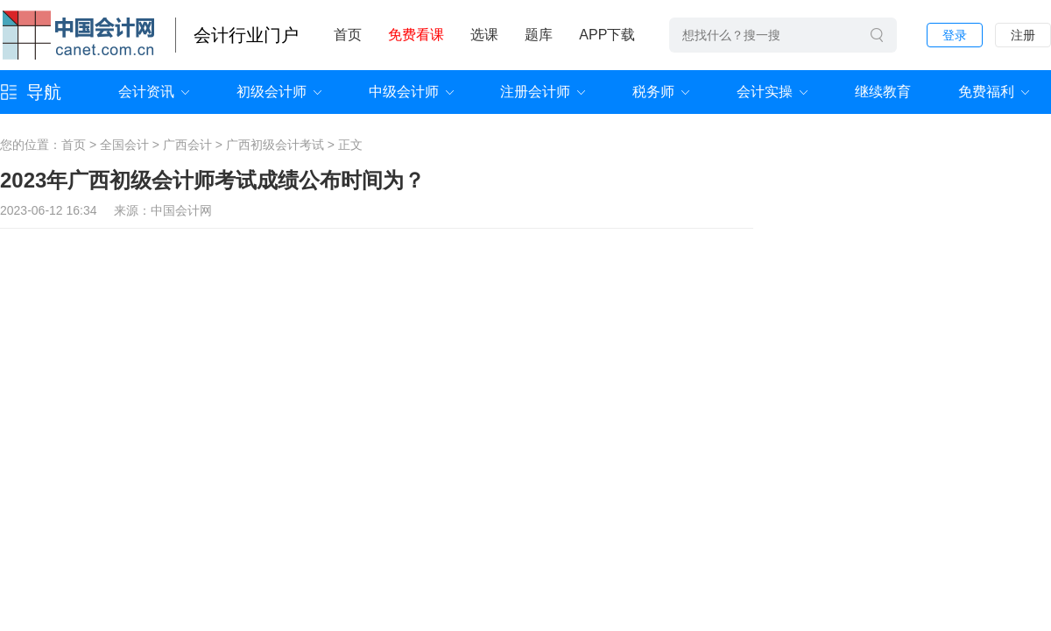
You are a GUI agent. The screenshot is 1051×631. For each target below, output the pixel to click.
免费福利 (986, 91)
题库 (539, 34)
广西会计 (187, 145)
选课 (484, 34)
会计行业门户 (246, 35)
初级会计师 (271, 91)
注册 (1023, 35)
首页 (348, 34)
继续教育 (883, 91)
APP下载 (607, 34)
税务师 (653, 91)
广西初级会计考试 (275, 145)
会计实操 (765, 91)
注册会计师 (535, 91)
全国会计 (124, 145)
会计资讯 (146, 91)
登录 (954, 35)
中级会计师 (404, 91)
